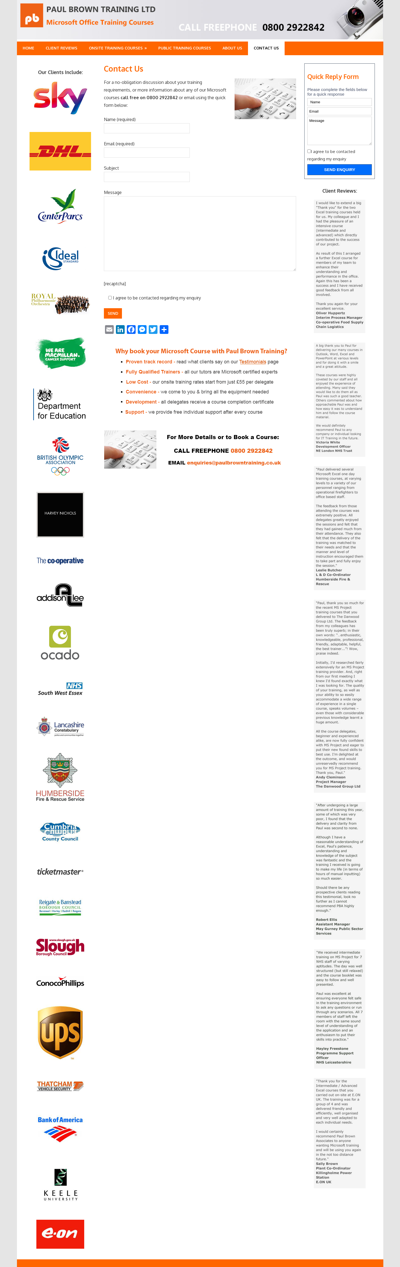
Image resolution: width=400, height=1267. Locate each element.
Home (28, 48)
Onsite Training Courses (116, 48)
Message (339, 131)
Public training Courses (184, 48)
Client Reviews (61, 48)
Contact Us (266, 48)
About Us (232, 48)
